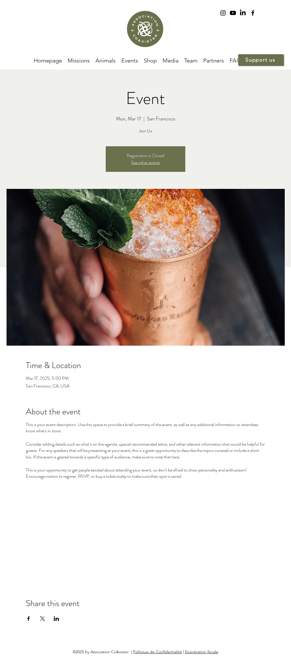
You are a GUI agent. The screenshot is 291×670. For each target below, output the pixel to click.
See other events (145, 162)
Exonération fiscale (201, 651)
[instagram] (222, 12)
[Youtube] (232, 12)
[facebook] (252, 12)
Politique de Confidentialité (157, 651)
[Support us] (261, 60)
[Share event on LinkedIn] (56, 618)
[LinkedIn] (242, 12)
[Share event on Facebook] (28, 618)
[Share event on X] (42, 618)
